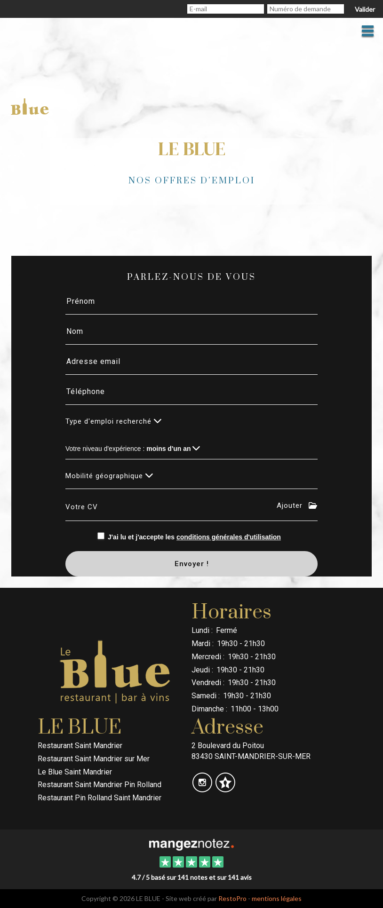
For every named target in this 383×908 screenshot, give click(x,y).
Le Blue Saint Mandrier (75, 771)
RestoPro (232, 898)
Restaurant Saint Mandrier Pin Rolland (99, 784)
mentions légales (277, 898)
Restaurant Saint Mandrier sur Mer (94, 758)
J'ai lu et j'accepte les (194, 537)
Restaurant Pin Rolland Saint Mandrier (99, 797)
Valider (365, 9)
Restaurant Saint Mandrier (80, 745)
